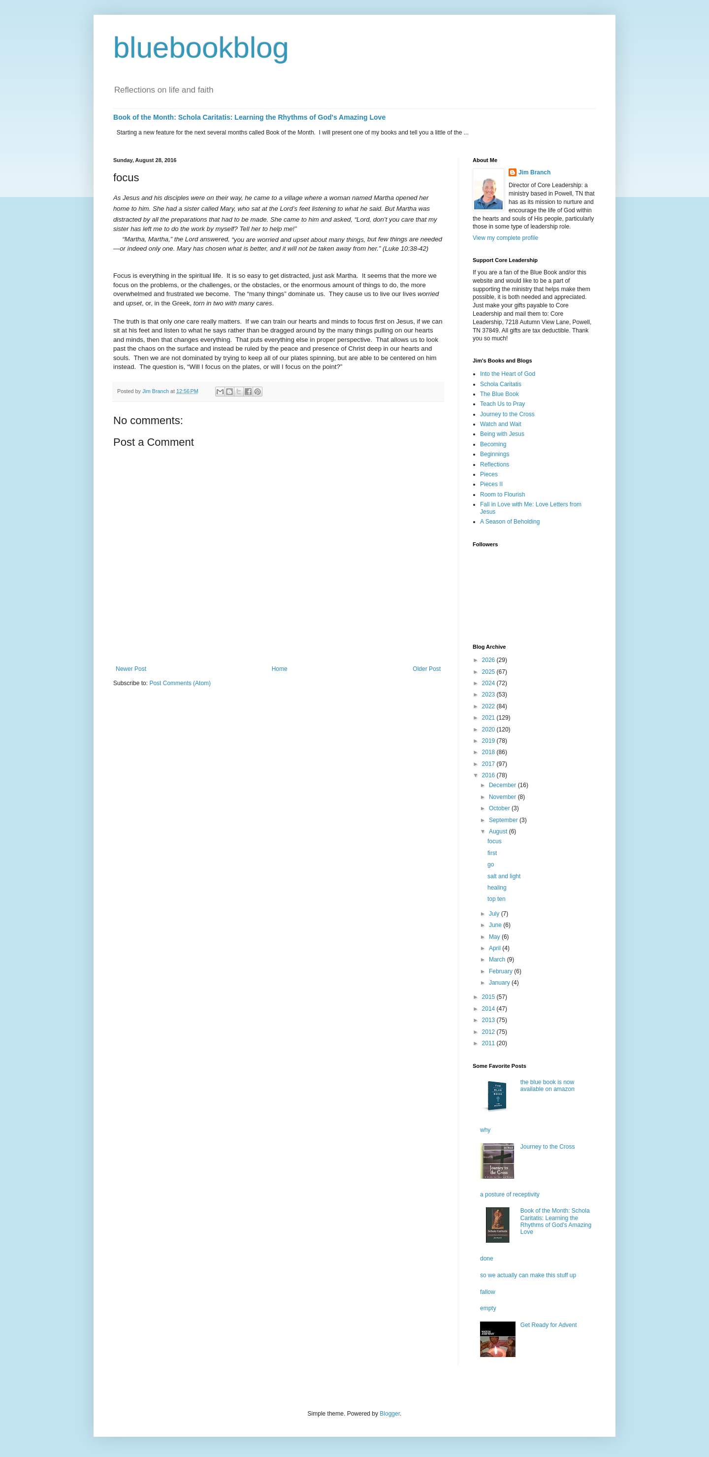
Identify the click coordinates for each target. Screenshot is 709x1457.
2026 (489, 660)
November (503, 797)
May (495, 936)
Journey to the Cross (507, 414)
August (499, 831)
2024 (489, 683)
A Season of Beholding (510, 521)
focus (494, 841)
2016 (489, 775)
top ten (496, 898)
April (495, 948)
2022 (489, 706)
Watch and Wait (500, 424)
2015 (489, 996)
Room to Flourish (502, 494)
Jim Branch (534, 172)
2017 (489, 764)
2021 (489, 717)
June (496, 925)
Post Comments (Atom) (180, 683)
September (504, 820)
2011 (489, 1043)
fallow (487, 1292)
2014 (489, 1008)
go (490, 864)
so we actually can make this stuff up (528, 1275)
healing (497, 887)
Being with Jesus (502, 433)
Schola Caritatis (500, 384)
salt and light (503, 876)
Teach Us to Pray (502, 403)
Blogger (390, 1413)
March (498, 959)
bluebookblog (201, 47)
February (501, 971)
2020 (489, 729)
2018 (489, 752)
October (500, 808)
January (500, 982)
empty (488, 1308)
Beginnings (494, 454)
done (486, 1258)
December (503, 785)
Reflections (494, 464)
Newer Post (131, 668)
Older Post (427, 668)
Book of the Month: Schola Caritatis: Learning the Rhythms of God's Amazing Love (249, 117)
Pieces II (491, 484)
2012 (489, 1031)
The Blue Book (499, 394)
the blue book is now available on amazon (547, 1086)
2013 (489, 1020)
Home (280, 668)
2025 (489, 671)
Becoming (493, 444)
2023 (489, 694)
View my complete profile (505, 237)
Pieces (489, 474)
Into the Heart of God (507, 373)
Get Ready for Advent (548, 1325)
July (495, 913)
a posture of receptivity (510, 1194)
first (492, 853)
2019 (489, 740)
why (485, 1129)
